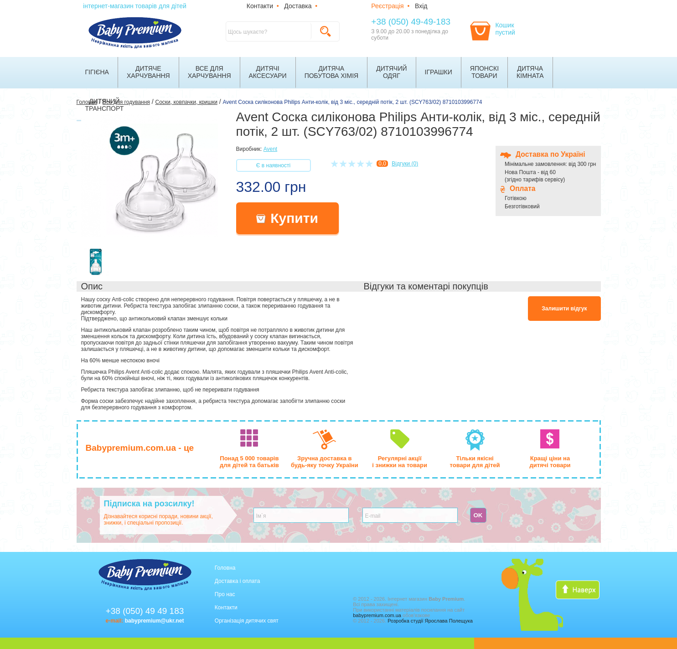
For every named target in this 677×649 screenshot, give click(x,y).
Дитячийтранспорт (104, 105)
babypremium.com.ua (377, 615)
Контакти (260, 6)
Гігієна (97, 72)
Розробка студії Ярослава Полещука (430, 620)
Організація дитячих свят (247, 621)
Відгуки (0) (405, 163)
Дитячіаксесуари (268, 72)
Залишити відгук (564, 308)
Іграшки (438, 72)
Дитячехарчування (148, 72)
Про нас (225, 594)
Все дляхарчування (209, 72)
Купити (287, 218)
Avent (270, 149)
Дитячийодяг (391, 72)
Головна (225, 568)
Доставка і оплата (237, 581)
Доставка (297, 6)
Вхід (421, 6)
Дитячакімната (530, 72)
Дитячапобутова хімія (332, 72)
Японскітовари (484, 72)
